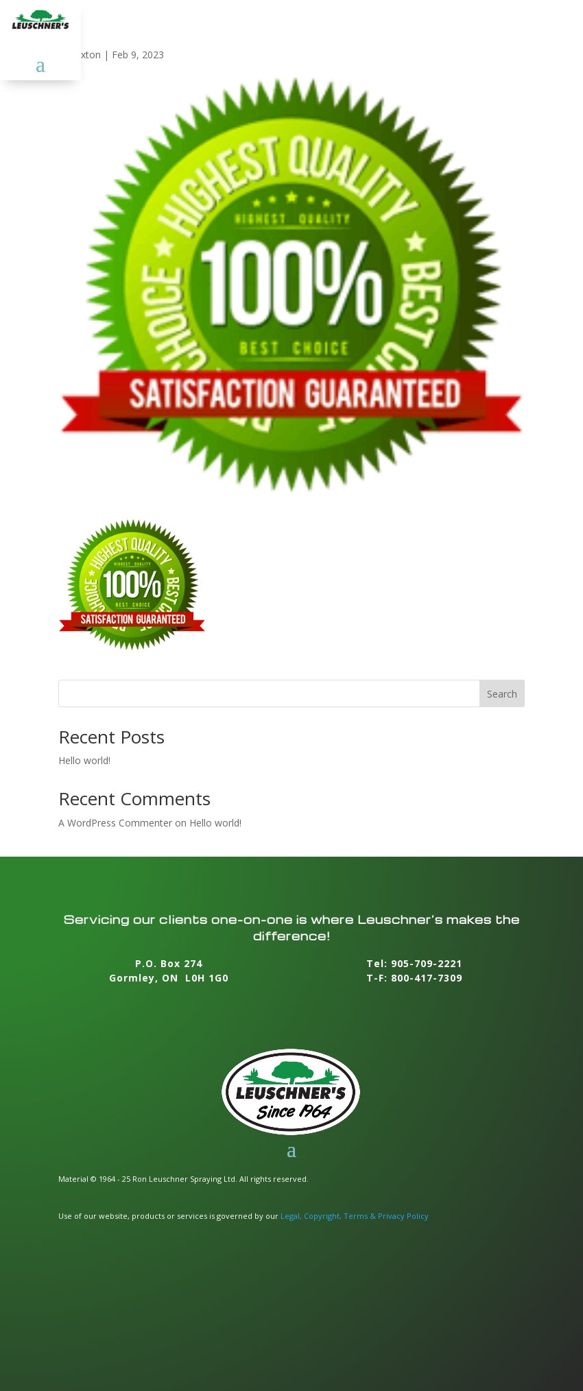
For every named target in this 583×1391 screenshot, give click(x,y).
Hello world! (84, 760)
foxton (86, 54)
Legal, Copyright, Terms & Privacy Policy (355, 1216)
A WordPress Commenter (115, 822)
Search (502, 693)
